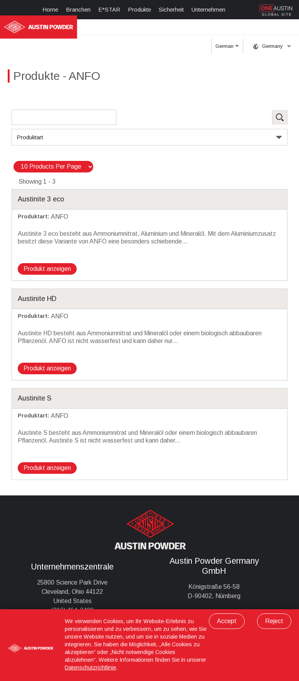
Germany (272, 46)
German (227, 48)
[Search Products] (64, 117)
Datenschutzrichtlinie (90, 667)
